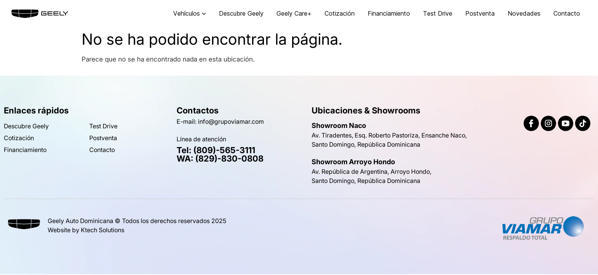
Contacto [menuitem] (566, 13)
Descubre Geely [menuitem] (241, 13)
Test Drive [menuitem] (437, 13)
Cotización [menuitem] (340, 13)
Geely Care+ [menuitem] (294, 13)
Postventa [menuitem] (480, 13)
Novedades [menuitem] (524, 13)
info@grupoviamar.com (231, 121)
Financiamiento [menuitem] (389, 13)
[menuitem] (190, 13)
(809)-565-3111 (224, 150)
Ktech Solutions (102, 230)
